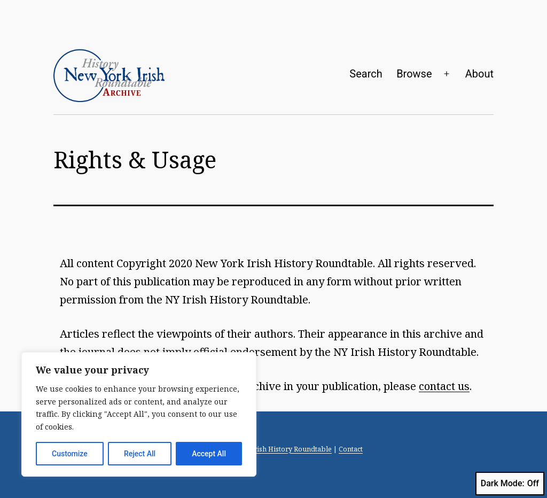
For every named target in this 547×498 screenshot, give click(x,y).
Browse (414, 73)
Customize (70, 453)
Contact (351, 449)
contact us (444, 386)
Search (365, 73)
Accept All (209, 453)
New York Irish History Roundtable (274, 449)
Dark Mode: (510, 483)
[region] (138, 414)
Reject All (139, 453)
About (479, 73)
